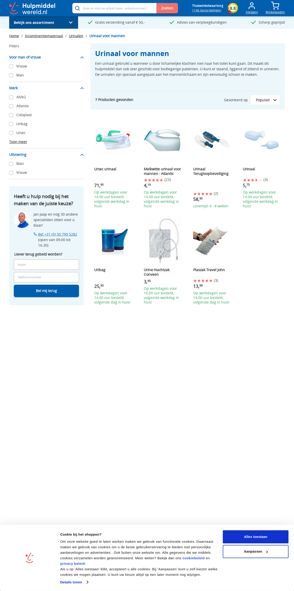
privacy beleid (72, 563)
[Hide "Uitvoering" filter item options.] (46, 156)
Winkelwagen (275, 12)
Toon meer (18, 141)
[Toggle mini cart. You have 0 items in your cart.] (275, 6)
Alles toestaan (255, 536)
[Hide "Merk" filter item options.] (46, 89)
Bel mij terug (46, 290)
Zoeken (167, 8)
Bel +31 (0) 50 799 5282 (57, 234)
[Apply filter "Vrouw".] (46, 66)
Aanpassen (256, 551)
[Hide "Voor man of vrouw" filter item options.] (46, 59)
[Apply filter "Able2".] (46, 97)
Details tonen (71, 582)
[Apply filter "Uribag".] (46, 124)
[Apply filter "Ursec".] (46, 133)
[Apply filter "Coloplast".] (46, 115)
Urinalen (76, 36)
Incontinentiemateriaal (44, 36)
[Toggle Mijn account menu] (252, 8)
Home (14, 36)
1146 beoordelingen (206, 10)
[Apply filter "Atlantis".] (46, 106)
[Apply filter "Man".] (46, 75)
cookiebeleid (193, 558)
